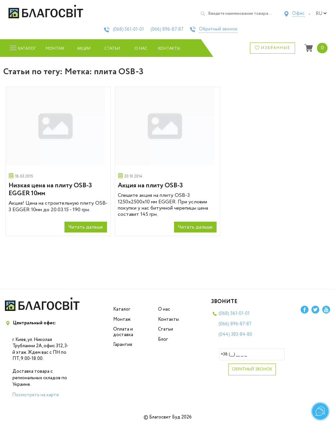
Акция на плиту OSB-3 (150, 185)
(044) (235, 334)
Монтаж (55, 48)
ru (321, 14)
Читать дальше (85, 227)
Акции (84, 48)
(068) (128, 29)
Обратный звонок (218, 29)
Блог (163, 339)
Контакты (169, 48)
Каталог (121, 309)
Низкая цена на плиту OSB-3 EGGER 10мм (50, 189)
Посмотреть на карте (35, 395)
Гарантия (122, 344)
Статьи (112, 48)
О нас (140, 48)
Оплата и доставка (123, 332)
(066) (167, 29)
